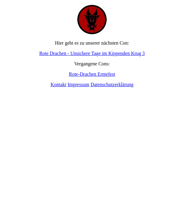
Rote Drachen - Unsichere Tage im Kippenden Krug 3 (92, 53)
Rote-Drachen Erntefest (92, 74)
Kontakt (58, 84)
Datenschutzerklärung (111, 84)
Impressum (78, 84)
